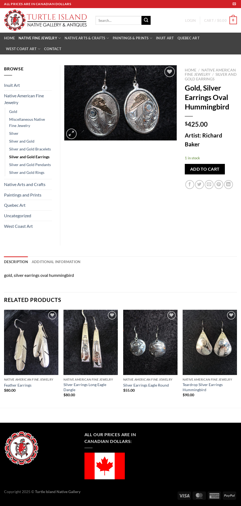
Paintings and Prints (22, 194)
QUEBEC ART (189, 38)
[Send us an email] (234, 4)
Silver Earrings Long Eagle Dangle (84, 387)
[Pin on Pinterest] (218, 184)
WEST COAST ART (23, 48)
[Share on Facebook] (189, 184)
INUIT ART (165, 38)
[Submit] (146, 20)
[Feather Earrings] (31, 342)
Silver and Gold (21, 141)
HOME (9, 38)
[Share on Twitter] (199, 184)
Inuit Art (12, 85)
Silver (14, 133)
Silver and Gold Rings (26, 172)
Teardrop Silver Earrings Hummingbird (203, 387)
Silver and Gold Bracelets (30, 149)
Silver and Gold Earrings (211, 76)
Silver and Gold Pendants (30, 164)
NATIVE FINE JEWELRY (40, 38)
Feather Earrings (17, 385)
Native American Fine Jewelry (24, 99)
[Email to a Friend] (209, 184)
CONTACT (52, 49)
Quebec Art (15, 205)
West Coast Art (18, 226)
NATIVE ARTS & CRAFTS (87, 38)
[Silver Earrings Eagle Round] (150, 342)
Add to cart (205, 169)
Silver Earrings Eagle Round (146, 385)
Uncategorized (17, 215)
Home (190, 70)
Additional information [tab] (56, 262)
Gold (13, 111)
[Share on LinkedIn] (228, 184)
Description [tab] (16, 262)
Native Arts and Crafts (24, 184)
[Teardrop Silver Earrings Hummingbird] (210, 342)
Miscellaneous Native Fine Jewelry (27, 122)
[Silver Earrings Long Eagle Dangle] (90, 342)
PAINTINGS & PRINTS (132, 38)
